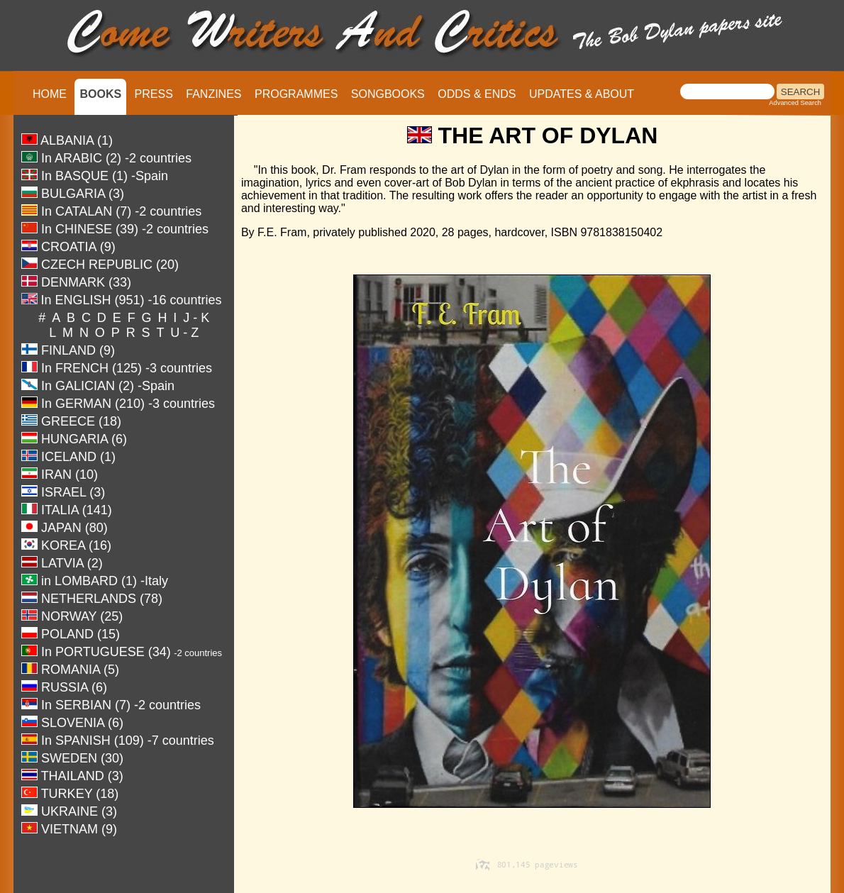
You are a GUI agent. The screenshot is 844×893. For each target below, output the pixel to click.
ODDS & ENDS (477, 94)
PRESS (154, 94)
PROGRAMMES (296, 94)
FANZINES (213, 94)
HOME (50, 94)
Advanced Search (795, 102)
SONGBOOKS (388, 94)
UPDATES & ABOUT (581, 94)
